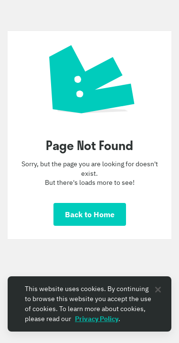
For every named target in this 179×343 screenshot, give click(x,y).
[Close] (158, 289)
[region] (89, 304)
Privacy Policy (96, 318)
